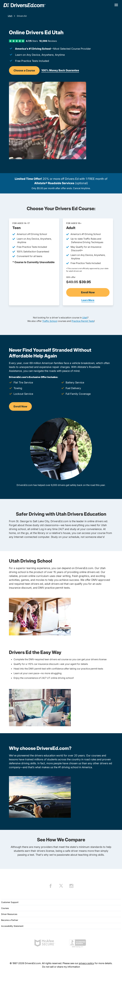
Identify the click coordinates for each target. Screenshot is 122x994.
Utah (10, 16)
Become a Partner (9, 920)
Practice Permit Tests (83, 321)
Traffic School (49, 321)
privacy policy (86, 963)
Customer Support (10, 902)
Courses (5, 908)
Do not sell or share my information (61, 966)
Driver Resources (9, 914)
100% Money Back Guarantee (60, 70)
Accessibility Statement (12, 926)
